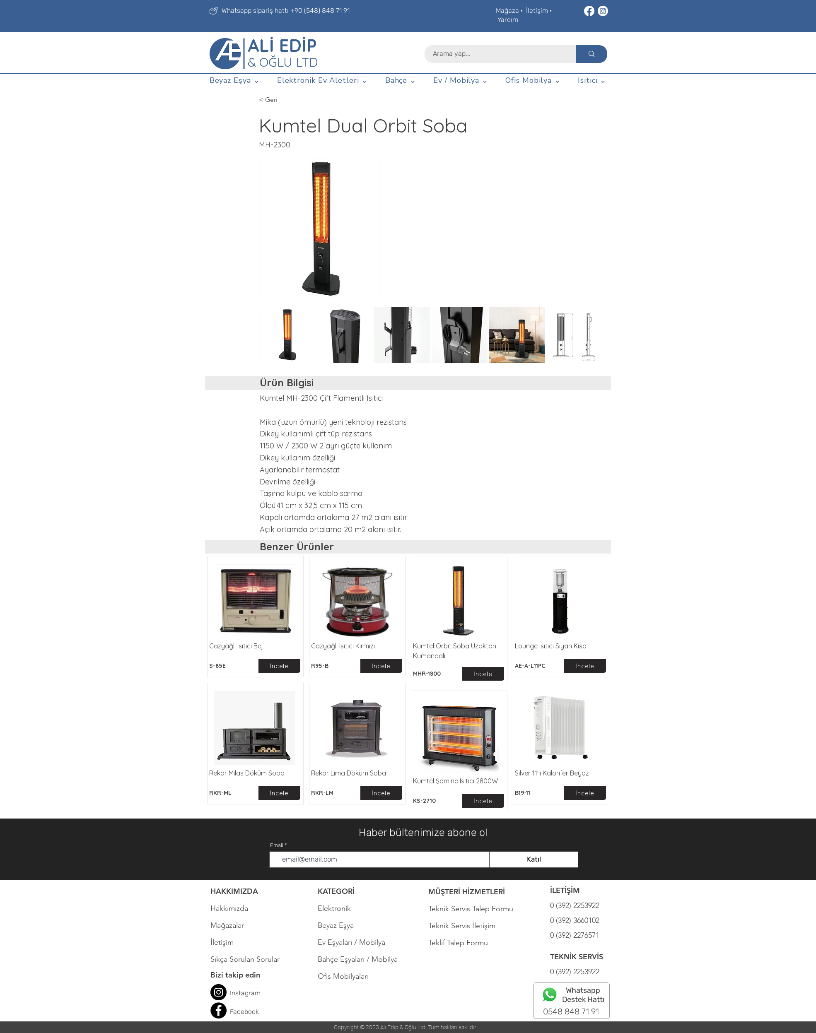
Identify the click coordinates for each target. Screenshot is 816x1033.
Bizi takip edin (235, 975)
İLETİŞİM (565, 890)
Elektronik (334, 908)
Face (237, 1012)
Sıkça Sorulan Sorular (245, 959)
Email (276, 845)
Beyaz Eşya (340, 925)
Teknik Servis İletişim (461, 925)
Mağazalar (227, 925)
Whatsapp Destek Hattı (583, 995)
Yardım (507, 20)
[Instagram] (603, 11)
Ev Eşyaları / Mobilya (351, 942)
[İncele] (279, 666)
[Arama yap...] (495, 54)
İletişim (537, 10)
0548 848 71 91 (571, 1011)
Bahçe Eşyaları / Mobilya (358, 959)
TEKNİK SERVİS (576, 956)
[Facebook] (589, 11)
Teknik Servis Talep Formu (470, 908)
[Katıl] (533, 859)
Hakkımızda (229, 908)
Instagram (245, 993)
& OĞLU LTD (283, 62)
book (251, 1012)
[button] (234, 81)
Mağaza (507, 10)
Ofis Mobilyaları (343, 976)
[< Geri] (286, 100)
